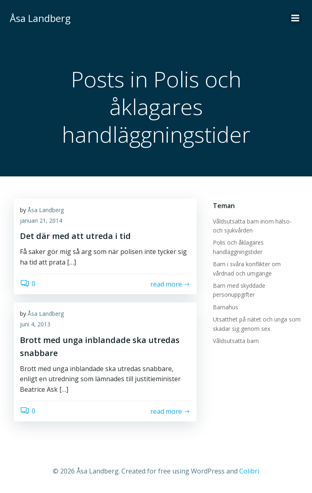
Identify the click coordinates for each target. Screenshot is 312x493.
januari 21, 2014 (41, 220)
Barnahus (225, 307)
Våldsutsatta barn (236, 341)
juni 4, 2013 (35, 324)
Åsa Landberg (46, 210)
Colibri (249, 471)
